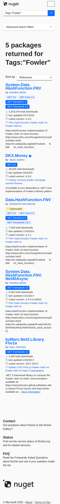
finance (18, 183)
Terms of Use (42, 502)
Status (8, 437)
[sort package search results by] (34, 77)
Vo (20, 125)
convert (10, 183)
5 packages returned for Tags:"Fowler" (28, 53)
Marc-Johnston (18, 347)
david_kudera (17, 159)
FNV (11, 122)
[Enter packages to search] (25, 13)
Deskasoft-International (22, 203)
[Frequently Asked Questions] (6, 453)
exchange (39, 180)
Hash (25, 370)
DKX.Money (17, 155)
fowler (30, 180)
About (28, 502)
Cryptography (36, 370)
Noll (16, 125)
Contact (9, 421)
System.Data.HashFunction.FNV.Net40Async (24, 275)
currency (21, 180)
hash (17, 122)
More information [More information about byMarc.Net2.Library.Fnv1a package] (31, 391)
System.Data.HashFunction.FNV (23, 86)
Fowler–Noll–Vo (38, 122)
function (24, 122)
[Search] (51, 13)
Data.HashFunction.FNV (28, 200)
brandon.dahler (18, 92)
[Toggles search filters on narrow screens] (51, 27)
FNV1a (27, 367)
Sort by (10, 76)
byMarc (13, 367)
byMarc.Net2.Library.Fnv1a (25, 341)
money (12, 180)
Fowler (9, 125)
